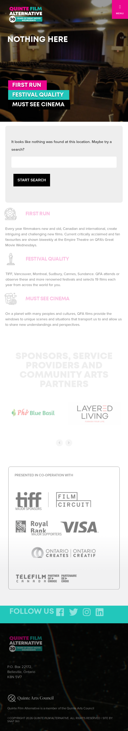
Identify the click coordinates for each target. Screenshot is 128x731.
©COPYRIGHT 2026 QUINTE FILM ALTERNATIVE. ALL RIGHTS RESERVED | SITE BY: (60, 718)
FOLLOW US (31, 610)
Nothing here (37, 39)
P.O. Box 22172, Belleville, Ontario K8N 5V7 (21, 670)
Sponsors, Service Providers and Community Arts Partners (64, 369)
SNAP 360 (13, 719)
